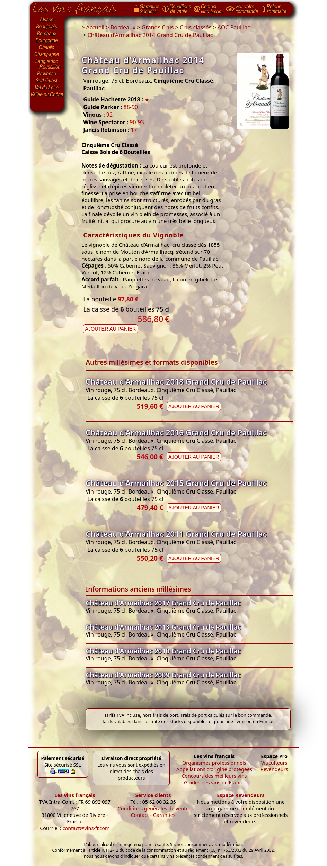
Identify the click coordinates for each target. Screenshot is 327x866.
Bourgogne (47, 40)
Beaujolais (47, 26)
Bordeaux (47, 33)
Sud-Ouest (47, 81)
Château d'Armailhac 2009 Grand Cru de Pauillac (163, 674)
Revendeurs (274, 769)
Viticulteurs (274, 762)
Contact (140, 815)
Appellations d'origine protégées (214, 769)
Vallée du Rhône (47, 94)
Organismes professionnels (214, 762)
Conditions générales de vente (153, 808)
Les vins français (74, 795)
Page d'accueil (79, 7)
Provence (47, 74)
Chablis (47, 47)
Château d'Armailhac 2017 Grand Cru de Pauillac (163, 602)
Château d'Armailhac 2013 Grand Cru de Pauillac (163, 627)
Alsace (47, 19)
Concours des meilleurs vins (214, 776)
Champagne (47, 54)
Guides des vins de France (214, 782)
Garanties (164, 815)
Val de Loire (47, 87)
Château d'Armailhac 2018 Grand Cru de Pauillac (176, 381)
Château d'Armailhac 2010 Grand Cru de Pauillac (163, 651)
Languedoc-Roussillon (47, 64)
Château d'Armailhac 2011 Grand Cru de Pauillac (176, 534)
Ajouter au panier (110, 329)
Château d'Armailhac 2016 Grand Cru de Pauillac (176, 432)
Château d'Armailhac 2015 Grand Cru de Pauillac (176, 483)
